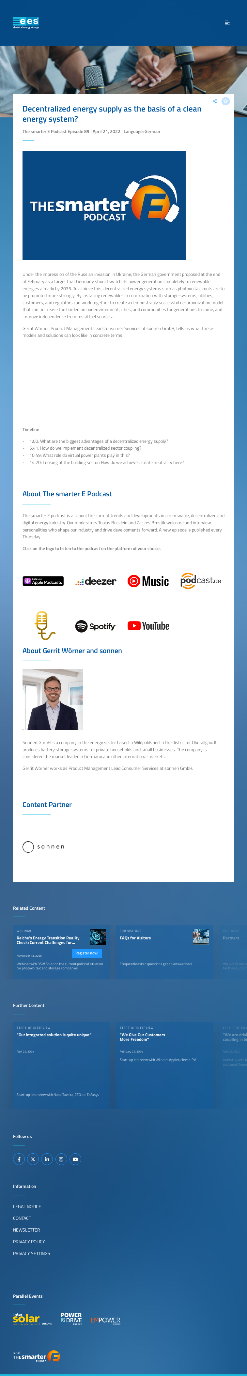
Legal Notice (27, 1206)
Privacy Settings (31, 1253)
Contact (22, 1218)
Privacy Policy (29, 1241)
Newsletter (26, 1230)
